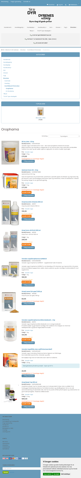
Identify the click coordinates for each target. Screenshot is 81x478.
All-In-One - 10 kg (40, 117)
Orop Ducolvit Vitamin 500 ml (32, 202)
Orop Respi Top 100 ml (30, 384)
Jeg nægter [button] (56, 474)
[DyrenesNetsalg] (40, 14)
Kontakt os (27, 1)
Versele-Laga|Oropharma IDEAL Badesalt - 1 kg (39, 321)
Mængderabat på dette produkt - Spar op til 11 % (39, 367)
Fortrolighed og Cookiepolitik (11, 421)
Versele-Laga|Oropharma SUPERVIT (35, 258)
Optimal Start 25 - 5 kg (30, 169)
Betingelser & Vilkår (8, 428)
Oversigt (5, 430)
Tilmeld (5, 472)
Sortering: (45, 135)
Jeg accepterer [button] (48, 474)
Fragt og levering (16, 1)
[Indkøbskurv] (74, 4)
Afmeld (12, 472)
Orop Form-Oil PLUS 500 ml (31, 230)
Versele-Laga (29, 151)
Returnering (4, 1)
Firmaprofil (5, 425)
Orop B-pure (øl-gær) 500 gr (32, 293)
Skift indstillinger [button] (65, 474)
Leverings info (6, 432)
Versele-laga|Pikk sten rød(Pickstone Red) (37, 350)
